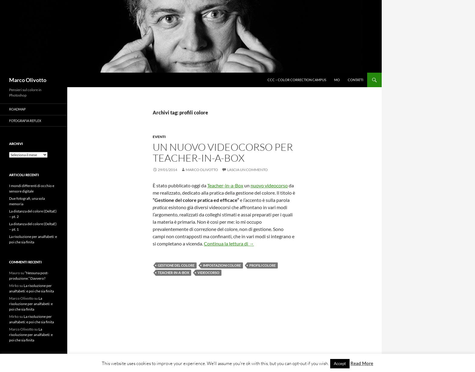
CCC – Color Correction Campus (296, 80)
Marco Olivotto (27, 80)
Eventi (159, 136)
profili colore (262, 265)
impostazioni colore (222, 265)
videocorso (208, 273)
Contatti (355, 80)
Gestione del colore (176, 265)
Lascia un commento (247, 169)
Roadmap (17, 109)
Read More (361, 363)
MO (337, 80)
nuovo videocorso (269, 185)
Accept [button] (340, 363)
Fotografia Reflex (25, 121)
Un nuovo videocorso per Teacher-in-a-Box (223, 152)
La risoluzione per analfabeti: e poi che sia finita (31, 303)
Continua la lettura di (229, 243)
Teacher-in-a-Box (225, 185)
